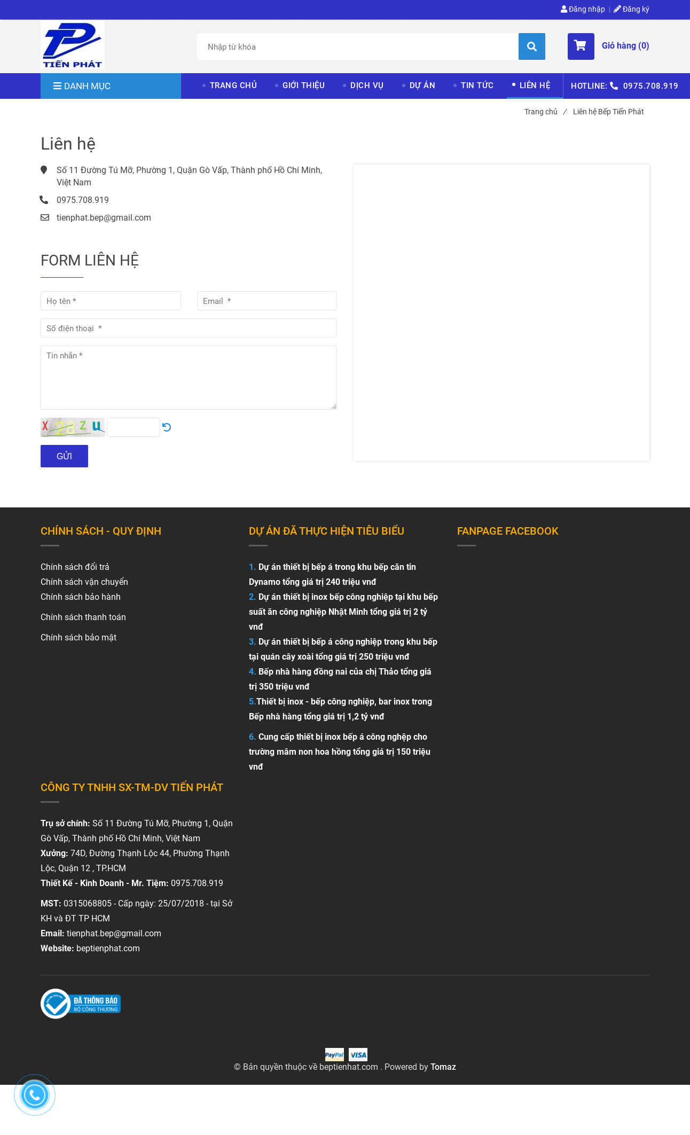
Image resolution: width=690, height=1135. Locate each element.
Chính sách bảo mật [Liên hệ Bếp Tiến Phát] (78, 637)
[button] (608, 46)
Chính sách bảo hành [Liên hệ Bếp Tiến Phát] (81, 597)
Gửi (64, 456)
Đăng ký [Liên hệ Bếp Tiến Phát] (631, 9)
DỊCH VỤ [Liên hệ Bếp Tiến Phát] (367, 85)
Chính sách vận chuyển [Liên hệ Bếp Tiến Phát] (84, 582)
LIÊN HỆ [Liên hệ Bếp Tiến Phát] (535, 85)
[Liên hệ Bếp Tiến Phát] (73, 45)
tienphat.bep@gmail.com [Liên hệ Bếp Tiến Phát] (104, 218)
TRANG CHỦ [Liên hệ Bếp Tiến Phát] (233, 85)
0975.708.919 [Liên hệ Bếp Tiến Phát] (651, 86)
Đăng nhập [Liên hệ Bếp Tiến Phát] (583, 9)
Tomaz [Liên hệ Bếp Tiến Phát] (443, 1067)
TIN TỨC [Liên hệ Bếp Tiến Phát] (477, 85)
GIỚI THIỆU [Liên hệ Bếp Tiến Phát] (304, 85)
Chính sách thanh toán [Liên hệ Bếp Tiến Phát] (83, 617)
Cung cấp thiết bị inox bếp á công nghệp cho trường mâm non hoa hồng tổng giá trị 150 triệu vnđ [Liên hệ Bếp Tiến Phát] (339, 752)
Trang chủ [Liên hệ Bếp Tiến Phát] (545, 111)
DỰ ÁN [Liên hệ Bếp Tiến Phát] (423, 85)
